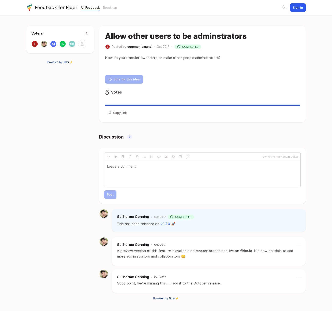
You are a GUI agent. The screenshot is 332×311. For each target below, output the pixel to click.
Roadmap (110, 7)
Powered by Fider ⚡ (60, 62)
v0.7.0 (165, 224)
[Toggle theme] (284, 7)
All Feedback (90, 7)
